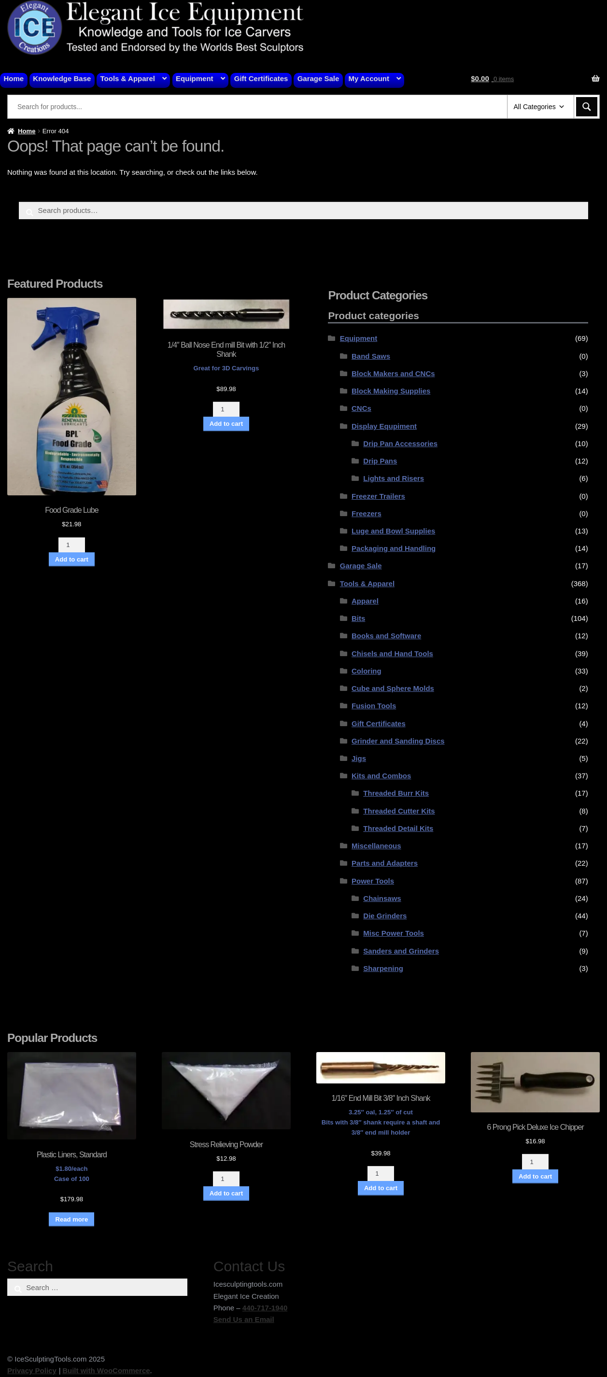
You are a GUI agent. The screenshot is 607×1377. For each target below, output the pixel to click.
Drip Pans (380, 461)
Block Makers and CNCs (393, 373)
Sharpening (383, 968)
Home (14, 78)
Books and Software (386, 636)
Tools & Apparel (127, 78)
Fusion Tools (374, 706)
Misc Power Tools (393, 933)
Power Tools (373, 881)
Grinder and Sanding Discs (398, 741)
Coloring (366, 671)
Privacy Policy (31, 1370)
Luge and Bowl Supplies (393, 531)
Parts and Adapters (385, 863)
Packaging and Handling (394, 548)
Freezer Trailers (378, 496)
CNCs (361, 408)
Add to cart (71, 559)
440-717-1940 (264, 1308)
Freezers (366, 513)
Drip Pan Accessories (400, 443)
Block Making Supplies (391, 391)
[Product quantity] (71, 544)
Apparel (365, 601)
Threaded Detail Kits (398, 828)
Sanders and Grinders (401, 951)
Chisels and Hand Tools (392, 653)
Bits (358, 618)
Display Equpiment (384, 426)
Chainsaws (382, 898)
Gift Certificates (261, 78)
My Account (369, 78)
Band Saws (371, 356)
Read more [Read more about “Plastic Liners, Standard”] (71, 1219)
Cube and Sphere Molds (393, 688)
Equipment (194, 78)
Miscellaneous (376, 846)
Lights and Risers (393, 478)
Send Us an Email (243, 1319)
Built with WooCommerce (106, 1370)
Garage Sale (318, 78)
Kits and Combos (381, 776)
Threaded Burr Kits (396, 793)
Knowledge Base (62, 78)
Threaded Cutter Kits (399, 811)
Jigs (359, 758)
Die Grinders (385, 916)
